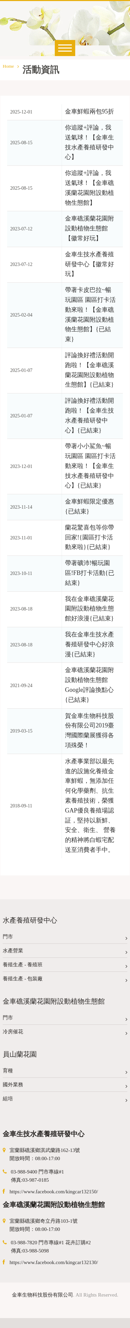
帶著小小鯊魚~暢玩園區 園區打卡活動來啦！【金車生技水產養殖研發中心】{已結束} (90, 466)
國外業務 (65, 1086)
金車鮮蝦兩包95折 (89, 111)
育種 (65, 1072)
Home (11, 66)
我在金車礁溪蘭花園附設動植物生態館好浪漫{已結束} (89, 608)
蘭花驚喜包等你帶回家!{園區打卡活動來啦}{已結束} (89, 537)
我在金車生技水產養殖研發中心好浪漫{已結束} (89, 644)
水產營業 (65, 952)
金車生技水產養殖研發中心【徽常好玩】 (89, 264)
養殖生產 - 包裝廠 (65, 980)
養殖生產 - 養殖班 (65, 966)
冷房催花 (65, 1033)
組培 (65, 1100)
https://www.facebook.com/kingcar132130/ (54, 1262)
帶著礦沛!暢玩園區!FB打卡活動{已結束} (89, 573)
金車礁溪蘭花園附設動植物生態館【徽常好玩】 (89, 228)
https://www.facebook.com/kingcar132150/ (54, 1191)
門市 (65, 938)
